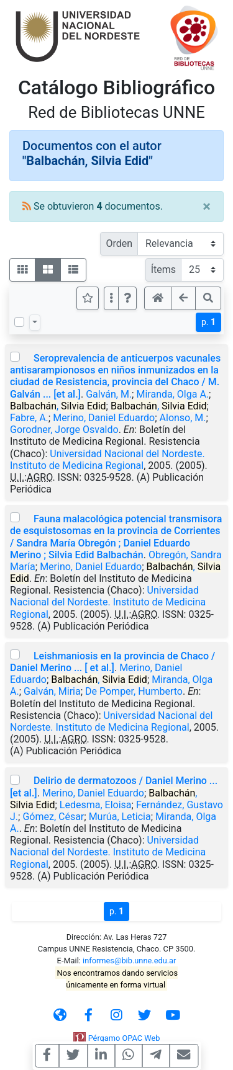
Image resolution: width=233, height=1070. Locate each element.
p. (208, 322)
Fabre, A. (29, 418)
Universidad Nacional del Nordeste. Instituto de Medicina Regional (107, 459)
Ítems (163, 269)
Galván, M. (109, 394)
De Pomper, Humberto (134, 691)
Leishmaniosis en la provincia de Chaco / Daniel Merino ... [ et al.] (112, 662)
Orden (119, 243)
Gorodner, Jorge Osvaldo (64, 429)
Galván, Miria (52, 691)
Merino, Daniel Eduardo (104, 418)
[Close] (206, 206)
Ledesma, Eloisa (96, 805)
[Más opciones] (111, 298)
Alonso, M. (183, 418)
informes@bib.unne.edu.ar (129, 960)
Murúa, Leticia (120, 817)
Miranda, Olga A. (172, 394)
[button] (127, 298)
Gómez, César (53, 817)
